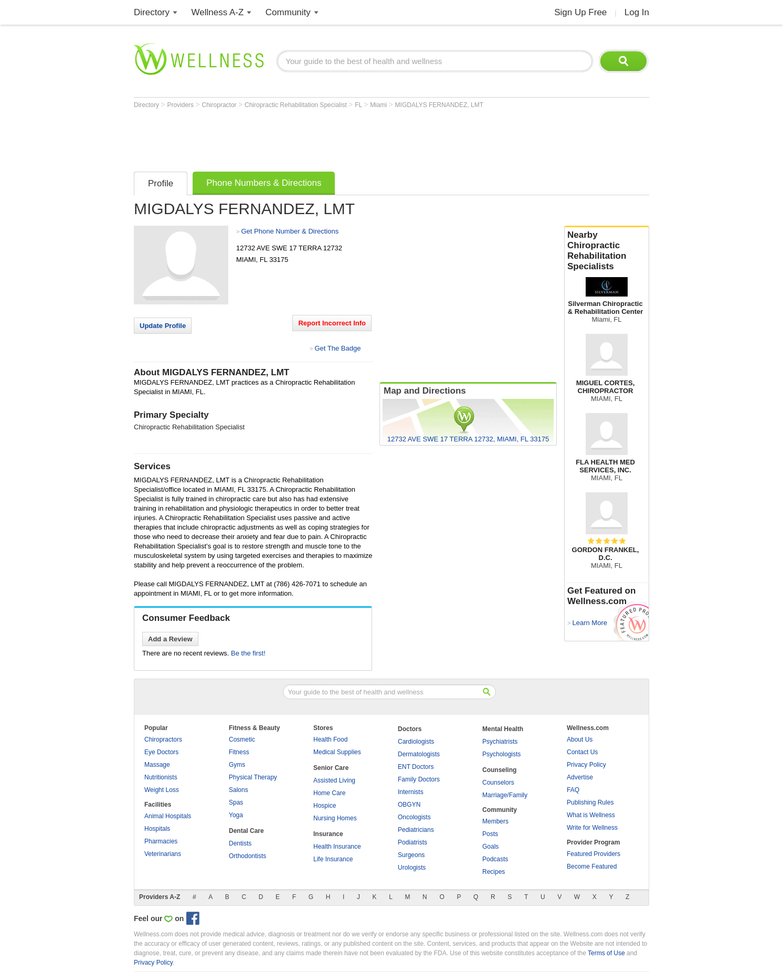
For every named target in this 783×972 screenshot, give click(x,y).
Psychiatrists (499, 741)
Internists (411, 792)
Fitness (239, 752)
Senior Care (330, 768)
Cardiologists (416, 741)
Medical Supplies (337, 752)
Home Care (329, 793)
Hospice (324, 805)
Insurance (328, 834)
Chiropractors (163, 739)
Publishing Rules (590, 802)
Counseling (499, 770)
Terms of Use (606, 953)
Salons (238, 790)
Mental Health (502, 729)
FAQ (573, 790)
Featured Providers (593, 854)
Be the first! (248, 653)
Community (288, 12)
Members (495, 821)
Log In (637, 12)
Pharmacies (160, 841)
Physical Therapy (253, 777)
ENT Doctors (415, 766)
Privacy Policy (586, 764)
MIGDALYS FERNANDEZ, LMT (439, 105)
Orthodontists (247, 856)
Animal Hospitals (167, 816)
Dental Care (246, 830)
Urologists (412, 867)
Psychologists (501, 754)
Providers (181, 105)
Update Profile (163, 326)
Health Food (330, 739)
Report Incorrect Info (332, 323)
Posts (490, 834)
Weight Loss (161, 790)
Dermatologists (419, 754)
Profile (160, 183)
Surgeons (411, 855)
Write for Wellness (592, 827)
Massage (157, 764)
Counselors (498, 782)
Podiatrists (412, 842)
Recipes (493, 871)
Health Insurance (337, 846)
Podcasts (495, 859)
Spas (236, 802)
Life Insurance (333, 859)
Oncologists (414, 817)
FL (359, 105)
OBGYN (409, 804)
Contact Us (582, 752)
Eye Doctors (161, 752)
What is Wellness (591, 815)
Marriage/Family (504, 795)
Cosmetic (242, 739)
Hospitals (157, 828)
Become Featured (592, 866)
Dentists (240, 843)
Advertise (580, 777)
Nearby (606, 251)
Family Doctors (419, 779)
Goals (490, 846)
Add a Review (170, 639)
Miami (379, 105)
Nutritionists (160, 777)
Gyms (237, 764)
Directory (152, 12)
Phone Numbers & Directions (263, 183)
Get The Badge (337, 348)
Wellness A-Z (218, 12)
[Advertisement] (325, 137)
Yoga (236, 815)
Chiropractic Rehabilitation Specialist (296, 105)
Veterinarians (162, 854)
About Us (579, 739)
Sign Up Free (580, 12)
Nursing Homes (335, 818)
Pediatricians (416, 829)
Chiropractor (220, 105)
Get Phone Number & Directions (289, 231)
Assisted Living (334, 780)
